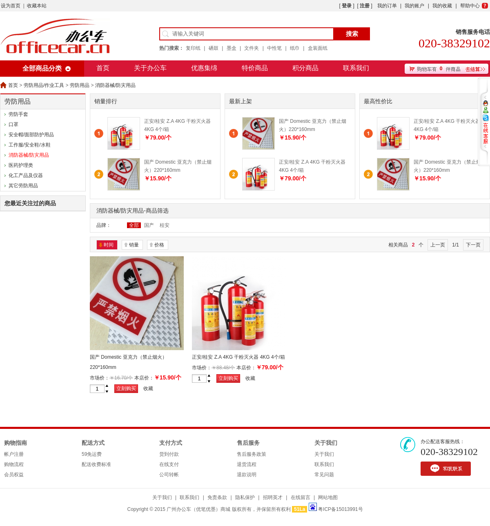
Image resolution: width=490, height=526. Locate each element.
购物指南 (15, 443)
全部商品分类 (42, 68)
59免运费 (92, 454)
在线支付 (169, 464)
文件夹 (251, 48)
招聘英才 (273, 497)
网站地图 (328, 497)
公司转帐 (169, 474)
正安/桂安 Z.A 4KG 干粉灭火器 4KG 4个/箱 (238, 357)
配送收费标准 (96, 464)
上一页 (437, 245)
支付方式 (170, 443)
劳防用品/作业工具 (44, 85)
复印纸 (193, 48)
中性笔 (274, 48)
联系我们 (356, 67)
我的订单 (387, 6)
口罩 (13, 124)
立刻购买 (126, 388)
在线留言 (300, 497)
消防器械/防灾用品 (115, 85)
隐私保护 (245, 497)
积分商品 (305, 67)
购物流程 (14, 464)
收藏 (148, 388)
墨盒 (231, 48)
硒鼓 (213, 48)
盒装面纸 (317, 48)
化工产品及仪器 (26, 175)
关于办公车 (150, 67)
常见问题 (324, 474)
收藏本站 (37, 6)
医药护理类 (21, 165)
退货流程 (246, 464)
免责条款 (217, 497)
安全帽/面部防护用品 (31, 135)
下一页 (473, 245)
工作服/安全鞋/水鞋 (30, 145)
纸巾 (295, 48)
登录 (347, 6)
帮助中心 (470, 6)
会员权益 (14, 474)
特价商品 (255, 67)
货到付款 (169, 454)
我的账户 (414, 6)
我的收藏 (442, 6)
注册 (365, 6)
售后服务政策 (251, 454)
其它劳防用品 (23, 186)
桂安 (164, 225)
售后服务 (248, 443)
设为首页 (10, 6)
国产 (149, 225)
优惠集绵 (204, 67)
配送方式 (93, 443)
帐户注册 (14, 454)
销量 (134, 245)
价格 (159, 245)
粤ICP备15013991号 (340, 509)
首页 (102, 67)
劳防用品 (79, 85)
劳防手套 (18, 114)
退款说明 (246, 474)
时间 (109, 245)
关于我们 (325, 443)
